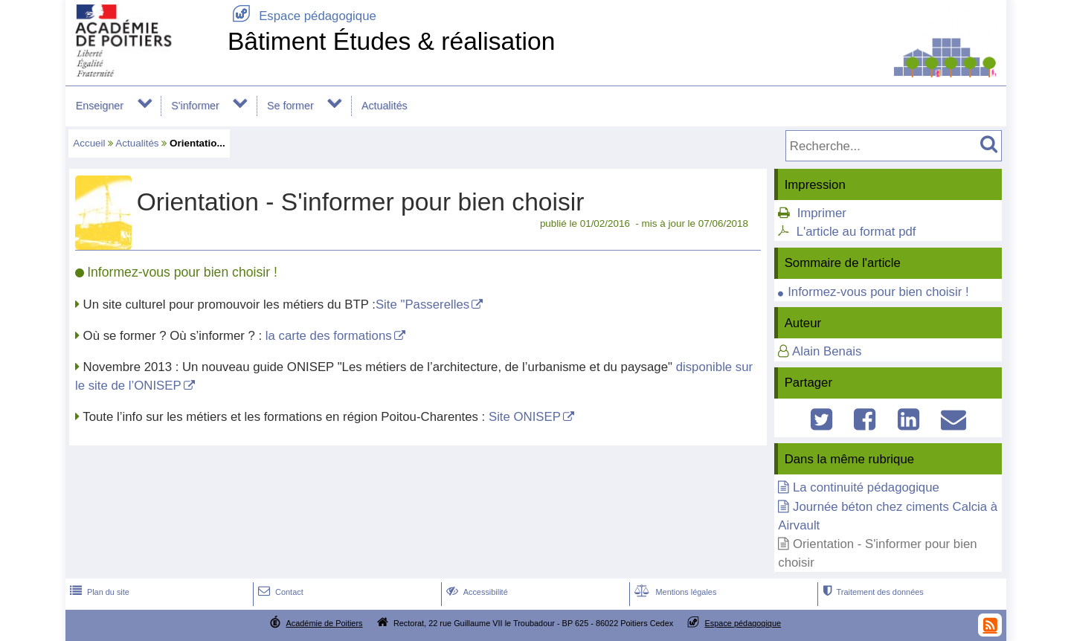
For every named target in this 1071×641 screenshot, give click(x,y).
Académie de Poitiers (324, 623)
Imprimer (821, 213)
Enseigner (99, 106)
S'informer (195, 106)
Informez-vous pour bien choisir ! (878, 292)
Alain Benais (826, 351)
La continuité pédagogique (866, 487)
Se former (290, 106)
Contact (279, 591)
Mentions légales (673, 591)
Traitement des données (871, 591)
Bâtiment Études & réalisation (391, 41)
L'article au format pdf (856, 232)
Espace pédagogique (302, 16)
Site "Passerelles (422, 304)
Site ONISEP (525, 417)
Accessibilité (475, 591)
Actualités (384, 106)
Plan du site (98, 591)
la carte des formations (329, 336)
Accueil (89, 143)
